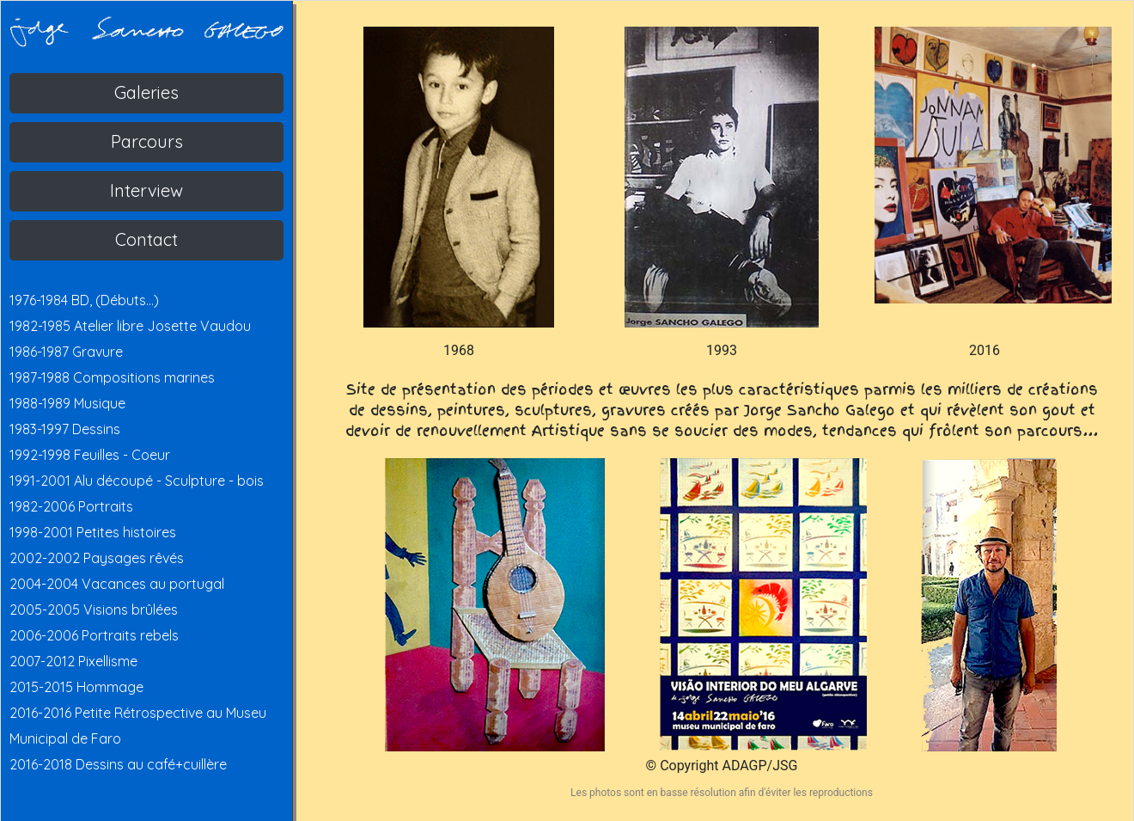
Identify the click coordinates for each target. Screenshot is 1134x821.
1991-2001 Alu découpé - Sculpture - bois (136, 480)
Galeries (146, 92)
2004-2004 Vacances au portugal (116, 583)
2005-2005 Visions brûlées (93, 609)
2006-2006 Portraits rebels (94, 635)
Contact (146, 239)
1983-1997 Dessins (64, 429)
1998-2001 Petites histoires (92, 532)
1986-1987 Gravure (66, 351)
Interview (146, 190)
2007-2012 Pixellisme (73, 661)
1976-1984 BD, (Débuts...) (84, 300)
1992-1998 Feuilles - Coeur (89, 454)
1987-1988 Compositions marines (112, 377)
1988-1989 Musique (67, 403)
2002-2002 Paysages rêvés (96, 558)
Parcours (147, 141)
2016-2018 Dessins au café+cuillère (118, 764)
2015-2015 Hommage (76, 686)
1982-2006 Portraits (71, 506)
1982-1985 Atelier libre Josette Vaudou (130, 325)
